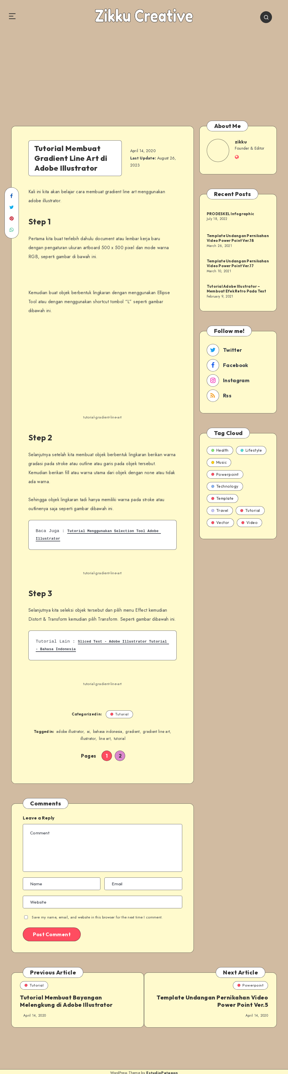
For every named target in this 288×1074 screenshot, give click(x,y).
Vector (220, 522)
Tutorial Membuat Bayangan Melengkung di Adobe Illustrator (66, 1001)
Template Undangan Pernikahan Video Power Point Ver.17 (238, 263)
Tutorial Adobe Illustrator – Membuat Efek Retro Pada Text (236, 288)
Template (222, 498)
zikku (241, 142)
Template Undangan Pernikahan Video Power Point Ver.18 (238, 238)
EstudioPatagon (162, 1065)
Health (220, 450)
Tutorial (119, 714)
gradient (132, 732)
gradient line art (156, 732)
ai (88, 732)
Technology (224, 486)
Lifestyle (251, 450)
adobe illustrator (70, 732)
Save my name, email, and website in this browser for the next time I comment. (97, 917)
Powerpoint (225, 474)
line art (105, 739)
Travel (219, 510)
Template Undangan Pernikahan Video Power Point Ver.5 (221, 1001)
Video (249, 522)
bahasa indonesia (107, 732)
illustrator (88, 739)
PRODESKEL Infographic (230, 213)
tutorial (119, 739)
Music (219, 462)
